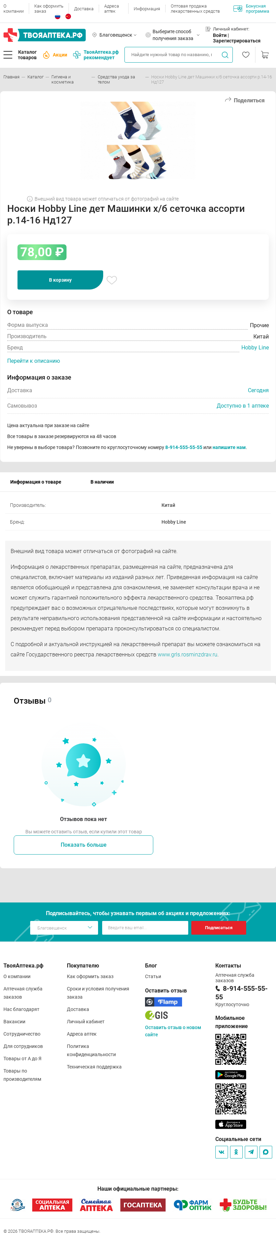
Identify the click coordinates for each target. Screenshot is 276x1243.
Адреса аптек (111, 8)
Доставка (84, 8)
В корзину (60, 280)
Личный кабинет (86, 1021)
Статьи (153, 976)
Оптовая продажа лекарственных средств (195, 8)
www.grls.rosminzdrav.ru (187, 654)
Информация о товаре (35, 482)
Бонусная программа (251, 8)
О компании (13, 8)
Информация (147, 8)
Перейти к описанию (33, 361)
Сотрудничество (21, 1034)
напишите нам (229, 447)
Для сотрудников (23, 1046)
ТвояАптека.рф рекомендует (96, 54)
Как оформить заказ (48, 8)
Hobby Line (255, 347)
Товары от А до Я (22, 1058)
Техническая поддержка (94, 1066)
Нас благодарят (21, 1009)
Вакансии (14, 1021)
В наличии (102, 482)
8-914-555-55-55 (183, 447)
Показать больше (84, 845)
